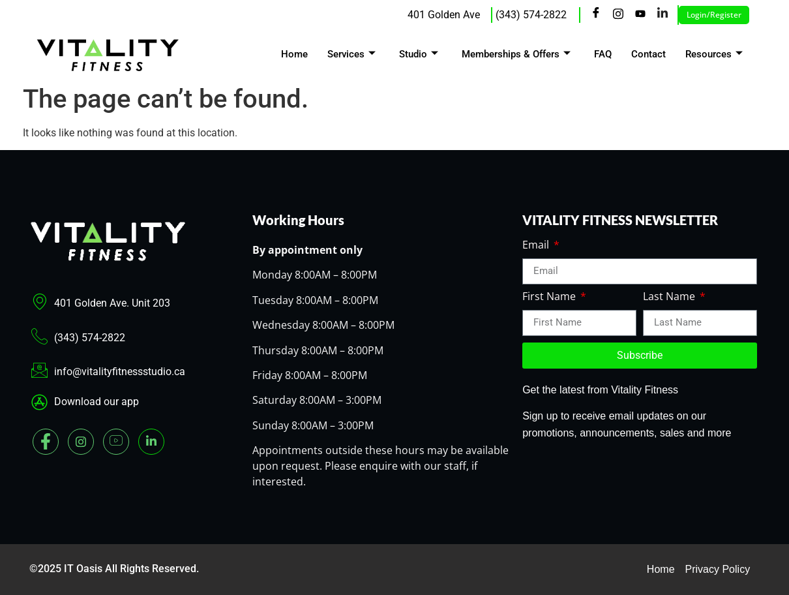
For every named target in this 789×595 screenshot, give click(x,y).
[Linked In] (151, 442)
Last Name (670, 297)
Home (294, 54)
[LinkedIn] (662, 15)
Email (537, 245)
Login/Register (714, 14)
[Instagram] (618, 15)
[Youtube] (640, 15)
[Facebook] (596, 15)
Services (351, 54)
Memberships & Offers (516, 54)
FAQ (603, 54)
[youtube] (116, 442)
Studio (418, 54)
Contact (648, 54)
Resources (714, 54)
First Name (550, 297)
